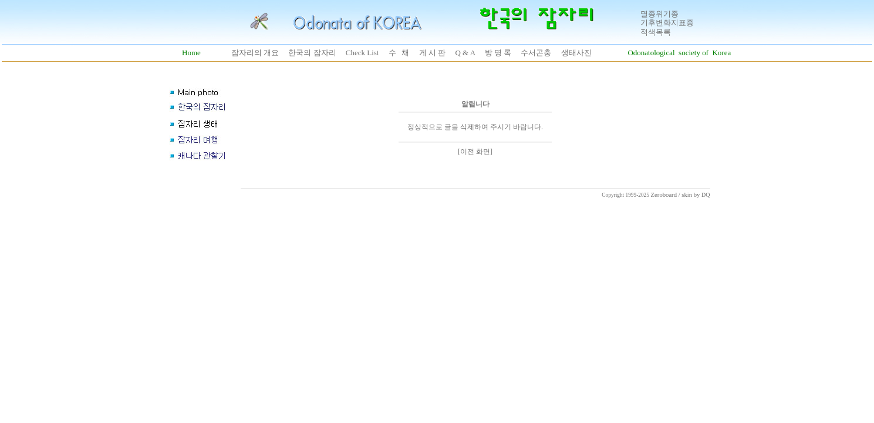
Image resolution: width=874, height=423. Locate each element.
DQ (705, 195)
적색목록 (655, 32)
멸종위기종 (659, 13)
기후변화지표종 (667, 22)
